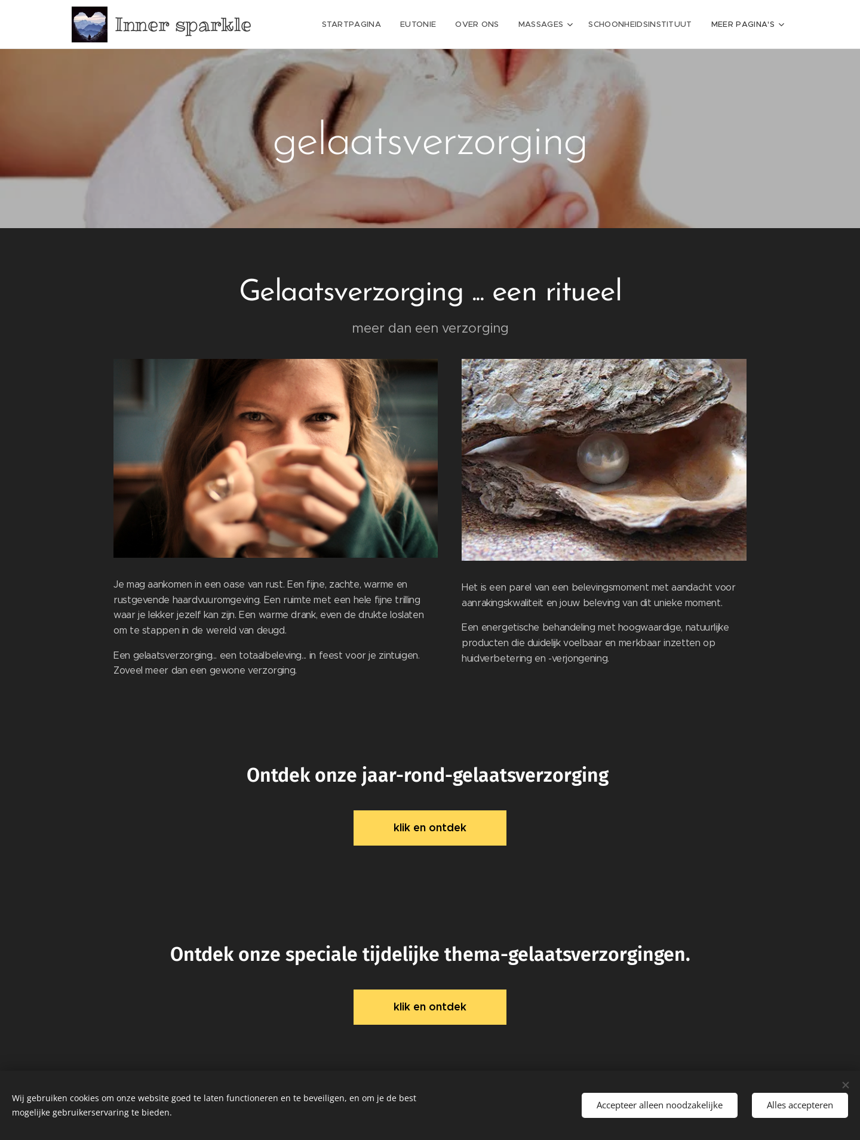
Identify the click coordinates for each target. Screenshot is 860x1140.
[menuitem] (359, 24)
